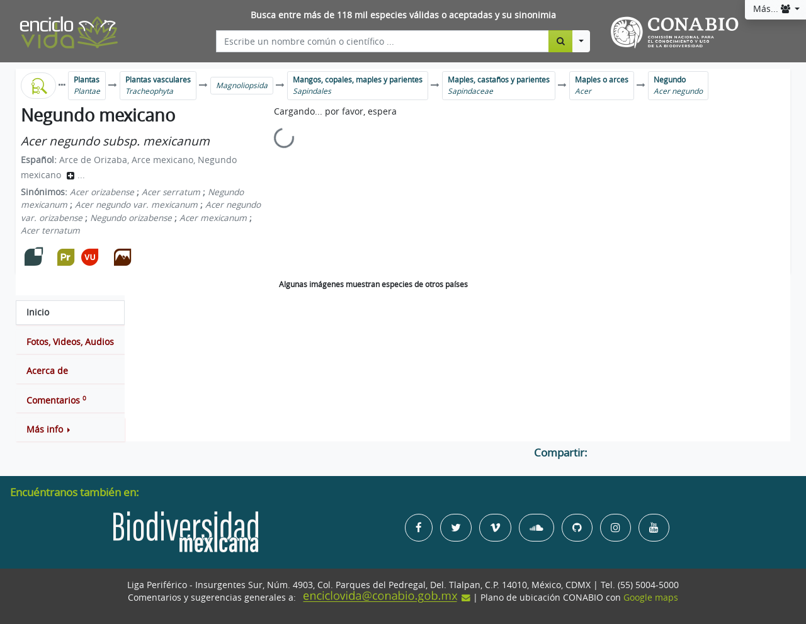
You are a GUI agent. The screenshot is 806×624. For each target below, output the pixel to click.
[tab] (70, 312)
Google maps (650, 597)
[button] (70, 429)
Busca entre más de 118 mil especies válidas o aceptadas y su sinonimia (403, 15)
